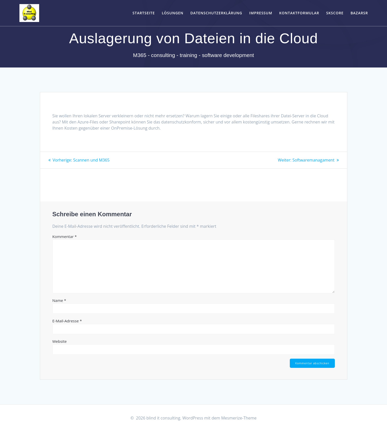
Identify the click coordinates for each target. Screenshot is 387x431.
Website (59, 341)
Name (59, 300)
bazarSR (359, 12)
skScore (335, 12)
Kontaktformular (299, 12)
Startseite (143, 12)
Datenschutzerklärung (216, 12)
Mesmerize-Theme (239, 418)
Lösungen (172, 12)
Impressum (260, 12)
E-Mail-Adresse (67, 320)
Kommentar (64, 236)
